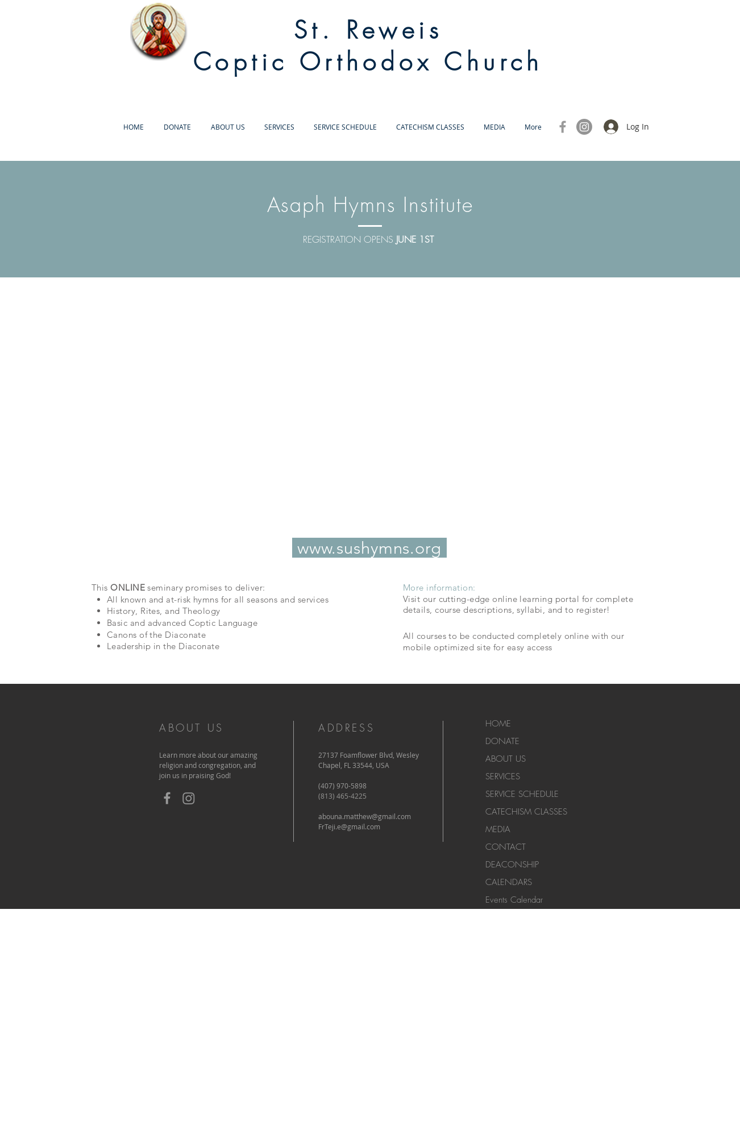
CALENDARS (508, 882)
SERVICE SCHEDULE (522, 794)
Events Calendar (514, 900)
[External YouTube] (368, 410)
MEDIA (497, 829)
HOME (498, 723)
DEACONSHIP (512, 864)
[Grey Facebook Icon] (563, 127)
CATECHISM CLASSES (526, 811)
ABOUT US (505, 759)
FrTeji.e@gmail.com (349, 826)
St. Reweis (368, 30)
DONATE (502, 741)
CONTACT (505, 847)
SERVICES (502, 776)
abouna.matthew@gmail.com (364, 816)
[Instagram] (584, 127)
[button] (228, 127)
